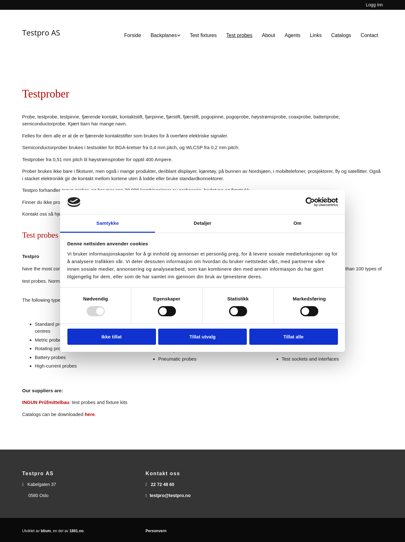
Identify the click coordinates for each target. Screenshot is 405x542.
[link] (165, 35)
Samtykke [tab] (108, 223)
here (90, 414)
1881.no (76, 531)
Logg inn (374, 4)
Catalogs (341, 35)
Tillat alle (294, 336)
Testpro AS (41, 32)
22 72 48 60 (162, 484)
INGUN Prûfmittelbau (45, 402)
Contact (369, 35)
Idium (46, 531)
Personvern (156, 531)
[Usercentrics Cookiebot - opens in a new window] (310, 202)
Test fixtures (203, 35)
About (268, 35)
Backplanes (164, 35)
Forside (132, 35)
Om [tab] (297, 223)
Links (315, 35)
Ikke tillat (111, 336)
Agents (293, 35)
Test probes (239, 35)
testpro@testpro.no (170, 495)
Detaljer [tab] (202, 223)
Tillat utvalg (202, 336)
